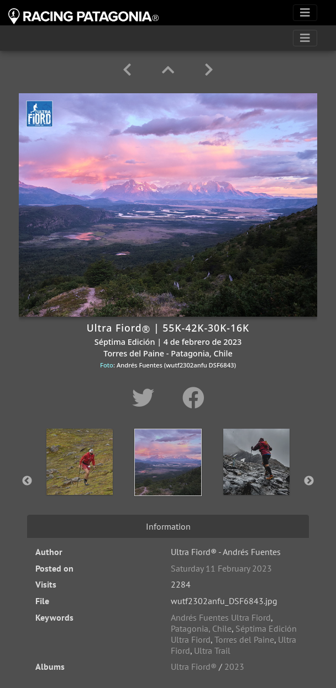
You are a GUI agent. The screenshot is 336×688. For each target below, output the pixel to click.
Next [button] (308, 481)
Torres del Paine (244, 639)
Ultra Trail (212, 650)
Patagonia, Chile (201, 628)
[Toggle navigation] (305, 12)
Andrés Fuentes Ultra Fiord (221, 617)
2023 (234, 666)
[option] (79, 479)
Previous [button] (27, 481)
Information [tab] (168, 526)
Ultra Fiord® (194, 666)
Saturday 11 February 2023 (221, 568)
